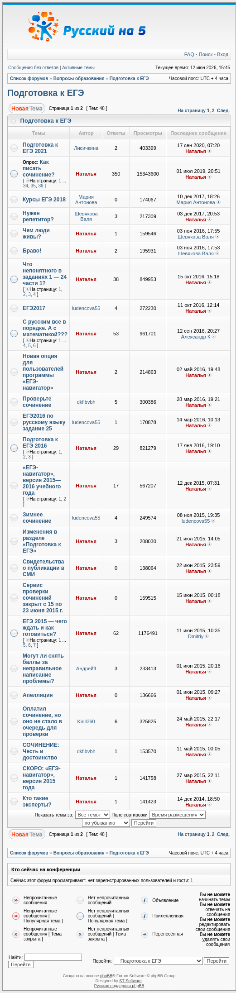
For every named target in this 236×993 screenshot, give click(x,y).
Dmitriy (195, 636)
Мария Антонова (86, 199)
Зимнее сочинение (37, 517)
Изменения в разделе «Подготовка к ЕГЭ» (42, 541)
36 (40, 185)
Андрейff (86, 668)
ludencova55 (86, 308)
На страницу (192, 110)
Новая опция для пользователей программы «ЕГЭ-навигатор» (43, 372)
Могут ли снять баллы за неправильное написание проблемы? (43, 668)
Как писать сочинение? (39, 168)
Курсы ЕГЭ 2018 (44, 199)
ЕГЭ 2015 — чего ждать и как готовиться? (45, 627)
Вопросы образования (79, 78)
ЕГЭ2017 (34, 308)
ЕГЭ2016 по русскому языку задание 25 (44, 422)
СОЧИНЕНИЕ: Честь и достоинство (41, 751)
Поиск (205, 54)
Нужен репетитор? (38, 216)
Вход (222, 54)
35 (33, 185)
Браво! (32, 251)
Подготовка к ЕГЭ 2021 (40, 148)
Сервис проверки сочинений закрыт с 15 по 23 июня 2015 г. (43, 598)
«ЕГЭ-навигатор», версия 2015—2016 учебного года (42, 480)
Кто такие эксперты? (37, 801)
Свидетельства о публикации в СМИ (43, 568)
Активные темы (78, 67)
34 (25, 185)
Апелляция (38, 695)
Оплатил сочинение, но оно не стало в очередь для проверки (42, 721)
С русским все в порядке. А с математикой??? (45, 328)
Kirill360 (86, 721)
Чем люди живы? (36, 233)
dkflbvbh (86, 402)
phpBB (106, 976)
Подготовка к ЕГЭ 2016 (40, 442)
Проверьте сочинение (37, 402)
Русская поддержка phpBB (119, 985)
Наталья (195, 151)
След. (223, 110)
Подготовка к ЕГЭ (129, 78)
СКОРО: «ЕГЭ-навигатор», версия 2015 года (42, 778)
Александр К (196, 336)
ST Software (130, 981)
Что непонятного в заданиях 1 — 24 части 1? (45, 273)
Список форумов (29, 78)
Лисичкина (86, 148)
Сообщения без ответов (33, 67)
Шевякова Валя (86, 216)
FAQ (189, 54)
